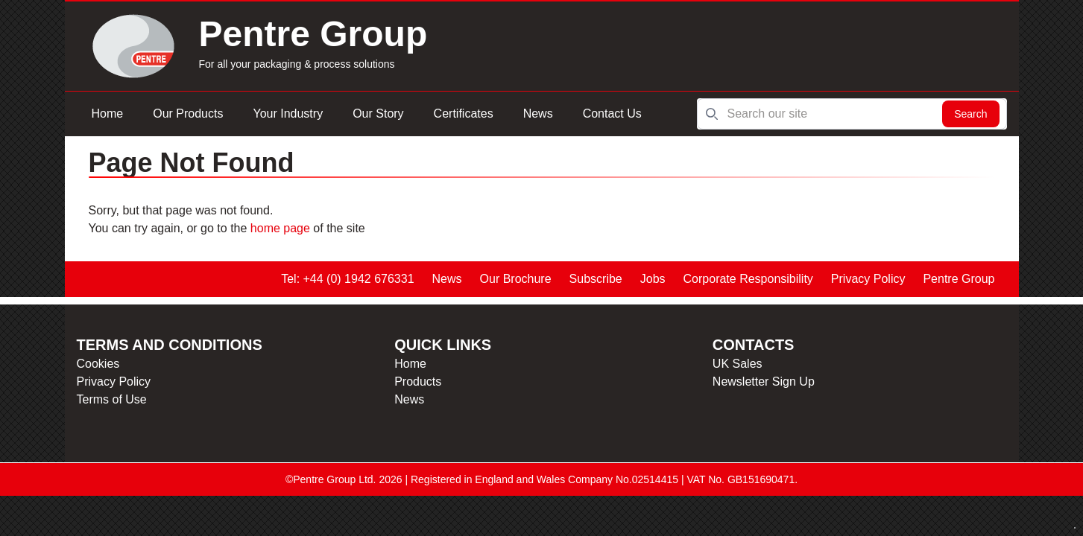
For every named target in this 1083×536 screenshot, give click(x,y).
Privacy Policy (868, 278)
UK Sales (737, 363)
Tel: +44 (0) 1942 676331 (347, 278)
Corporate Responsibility (748, 278)
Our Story (378, 113)
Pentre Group (958, 278)
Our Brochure (516, 278)
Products (417, 381)
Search (970, 114)
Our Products (188, 113)
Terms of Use (112, 399)
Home (108, 113)
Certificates (463, 113)
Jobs (653, 278)
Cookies (98, 363)
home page (280, 228)
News (538, 113)
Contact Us (612, 113)
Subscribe (595, 278)
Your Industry (288, 113)
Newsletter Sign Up (764, 381)
